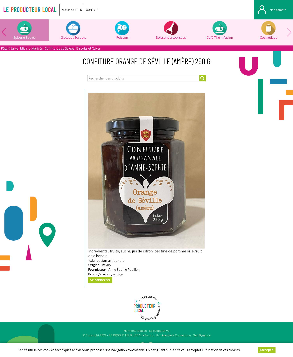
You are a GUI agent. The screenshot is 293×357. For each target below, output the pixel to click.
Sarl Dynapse (202, 335)
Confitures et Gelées (59, 48)
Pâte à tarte (9, 48)
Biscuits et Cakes (88, 48)
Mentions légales (135, 330)
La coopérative (159, 330)
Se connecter (100, 280)
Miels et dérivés (31, 48)
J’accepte (267, 350)
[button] (4, 32)
